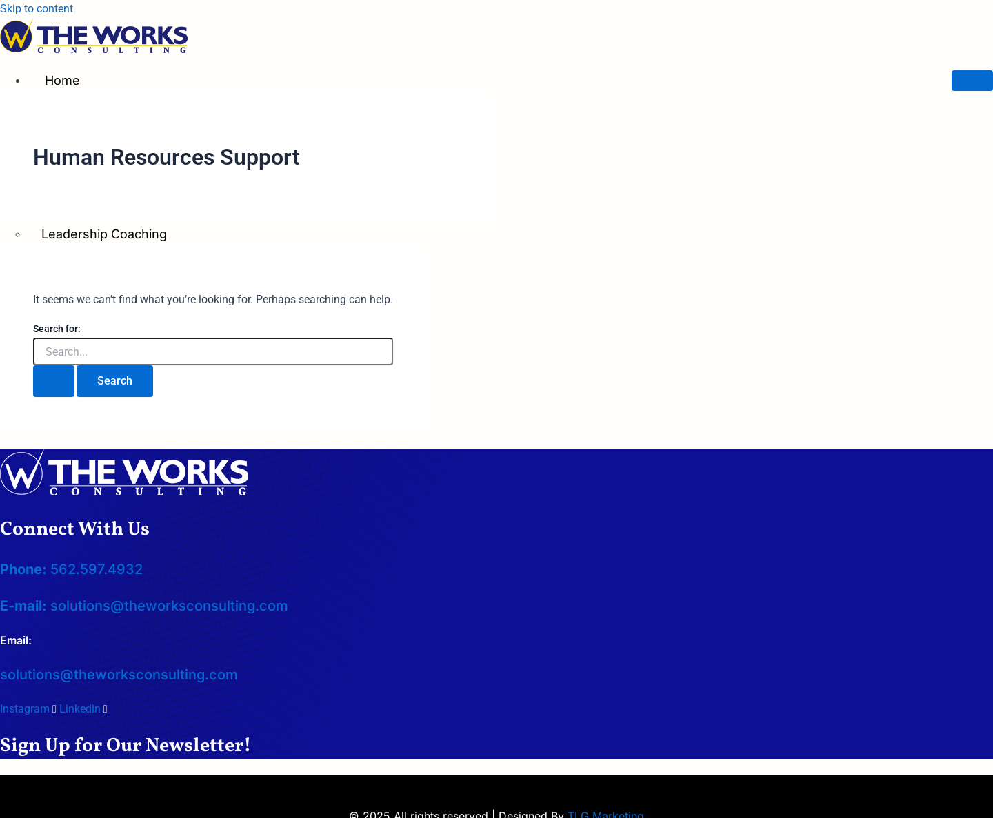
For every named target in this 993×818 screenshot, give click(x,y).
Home (62, 80)
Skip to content (36, 8)
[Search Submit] (53, 381)
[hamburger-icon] (972, 80)
